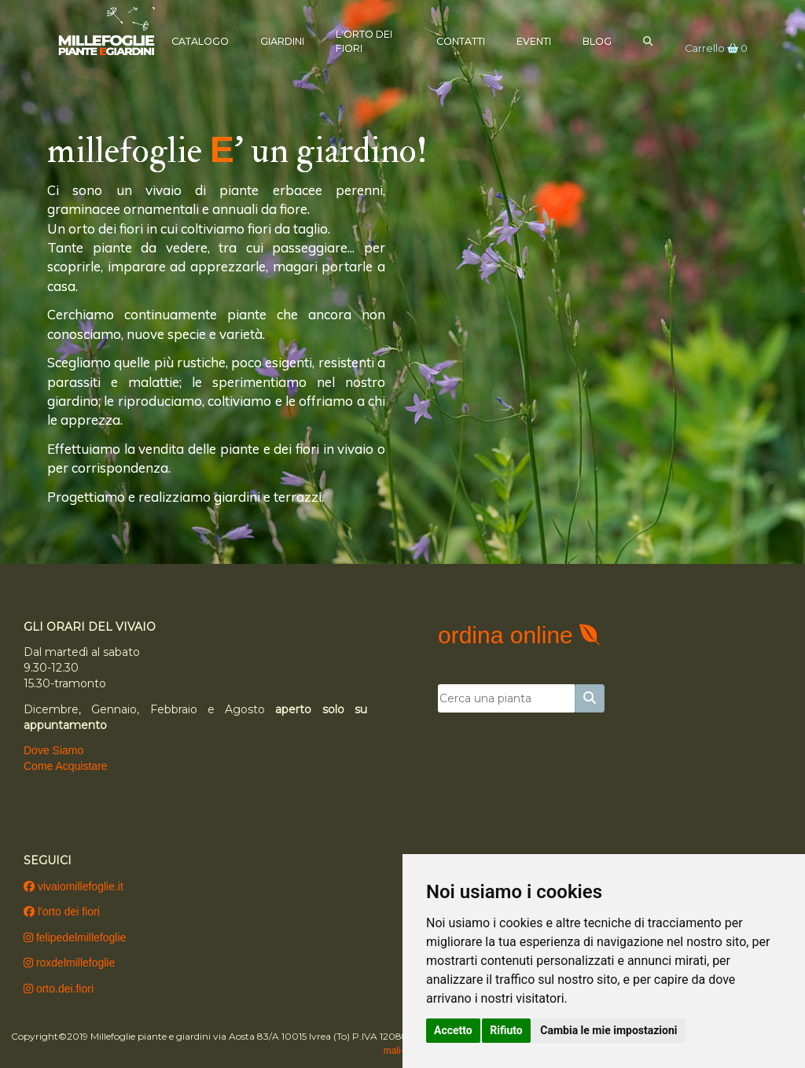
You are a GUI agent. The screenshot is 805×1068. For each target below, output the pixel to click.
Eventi (528, 40)
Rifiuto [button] (506, 1030)
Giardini (288, 40)
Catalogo (205, 40)
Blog (591, 40)
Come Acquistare (66, 766)
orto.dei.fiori (59, 988)
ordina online (508, 635)
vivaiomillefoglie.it (73, 886)
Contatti (455, 40)
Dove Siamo (53, 750)
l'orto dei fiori (62, 911)
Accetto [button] (453, 1030)
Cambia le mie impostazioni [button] (608, 1030)
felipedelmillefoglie (75, 937)
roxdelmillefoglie (69, 962)
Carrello (710, 48)
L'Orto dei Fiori (369, 40)
